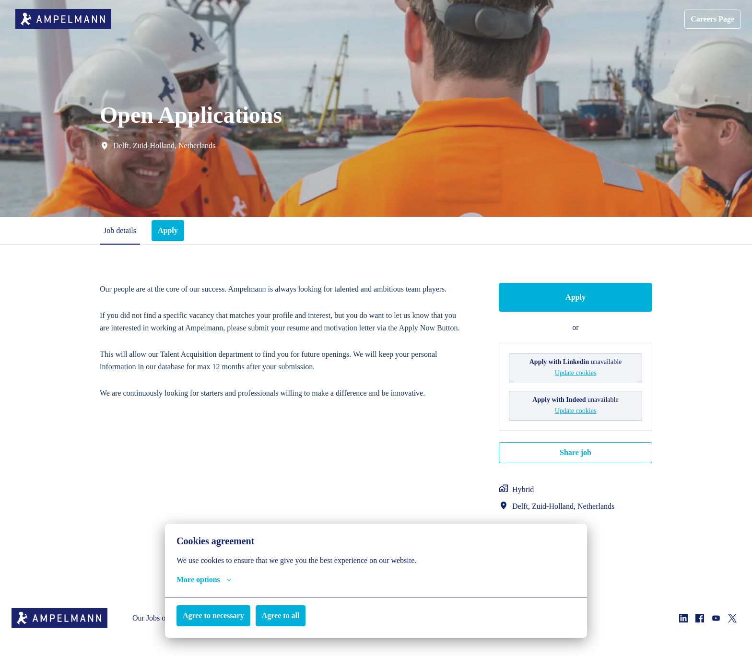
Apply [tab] (171, 230)
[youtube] (716, 620)
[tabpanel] (376, 408)
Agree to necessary (218, 615)
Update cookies (575, 372)
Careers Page (709, 19)
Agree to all (291, 615)
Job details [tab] (121, 230)
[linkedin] (683, 620)
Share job (576, 452)
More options (206, 580)
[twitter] (732, 620)
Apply (575, 297)
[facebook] (700, 620)
